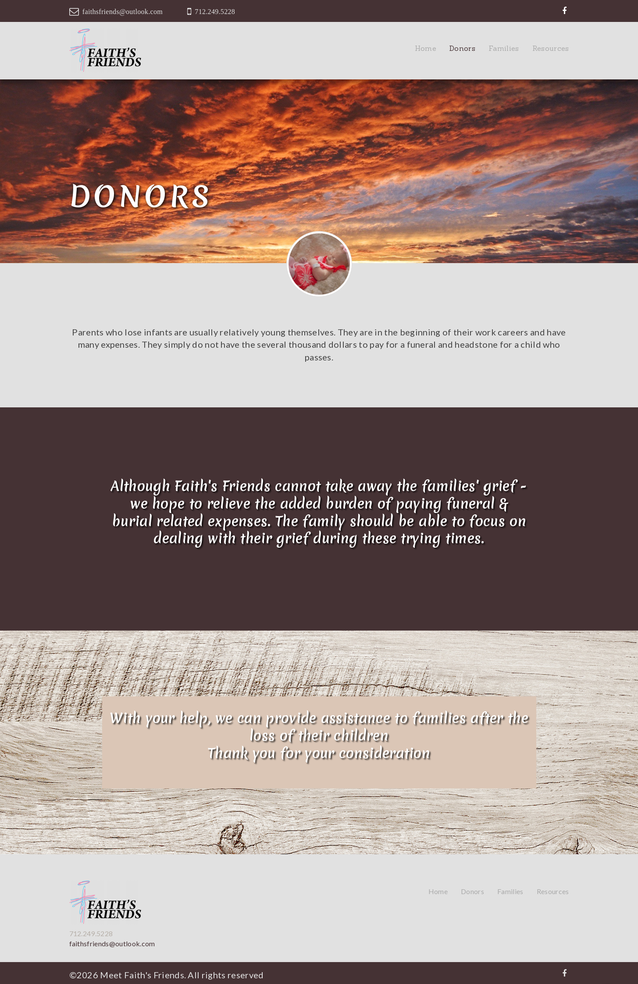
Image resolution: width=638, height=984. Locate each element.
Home (425, 48)
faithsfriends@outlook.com (122, 11)
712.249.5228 (215, 11)
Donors (462, 48)
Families (503, 48)
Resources (550, 48)
